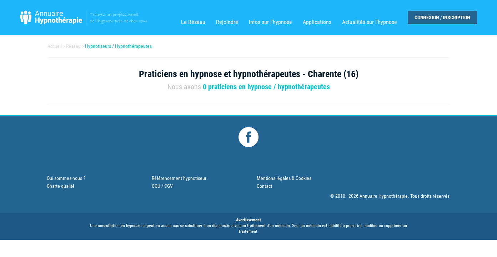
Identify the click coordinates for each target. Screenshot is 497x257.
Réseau (73, 46)
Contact (264, 186)
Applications (317, 22)
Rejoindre (227, 22)
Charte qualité (61, 186)
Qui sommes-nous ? (66, 178)
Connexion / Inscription (442, 17)
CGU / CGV (162, 186)
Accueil (54, 46)
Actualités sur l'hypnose (369, 22)
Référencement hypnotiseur (179, 178)
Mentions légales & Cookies (284, 178)
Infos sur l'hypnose (270, 22)
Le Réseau (193, 22)
